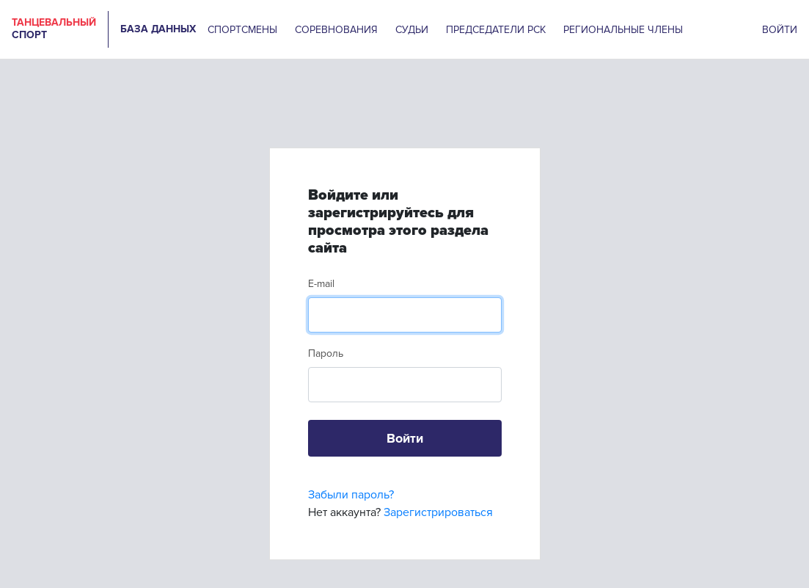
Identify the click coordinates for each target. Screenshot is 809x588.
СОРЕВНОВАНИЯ (336, 29)
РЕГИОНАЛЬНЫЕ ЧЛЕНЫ (623, 29)
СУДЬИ (411, 29)
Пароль (325, 353)
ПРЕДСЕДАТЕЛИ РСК (496, 29)
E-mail (321, 283)
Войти (405, 438)
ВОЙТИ (779, 29)
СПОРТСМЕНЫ (242, 29)
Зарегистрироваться (438, 512)
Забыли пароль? (351, 494)
